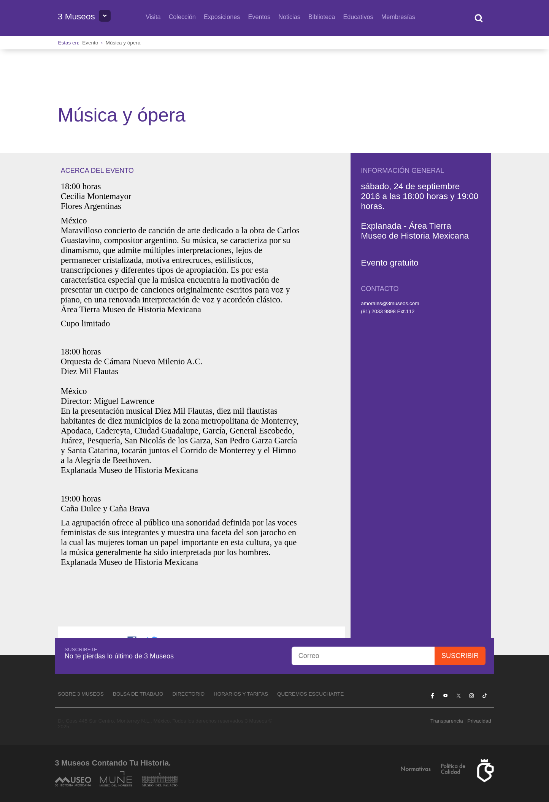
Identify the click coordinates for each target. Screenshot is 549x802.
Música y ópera (123, 43)
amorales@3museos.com (390, 303)
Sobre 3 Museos (81, 694)
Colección (182, 16)
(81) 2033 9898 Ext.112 (387, 311)
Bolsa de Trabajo (138, 694)
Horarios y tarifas (241, 694)
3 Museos (76, 16)
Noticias (289, 16)
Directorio (188, 694)
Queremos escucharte (310, 694)
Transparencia (446, 721)
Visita (153, 16)
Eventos (259, 16)
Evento (90, 43)
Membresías (398, 16)
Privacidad (479, 721)
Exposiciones (222, 16)
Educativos (358, 16)
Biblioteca (321, 16)
